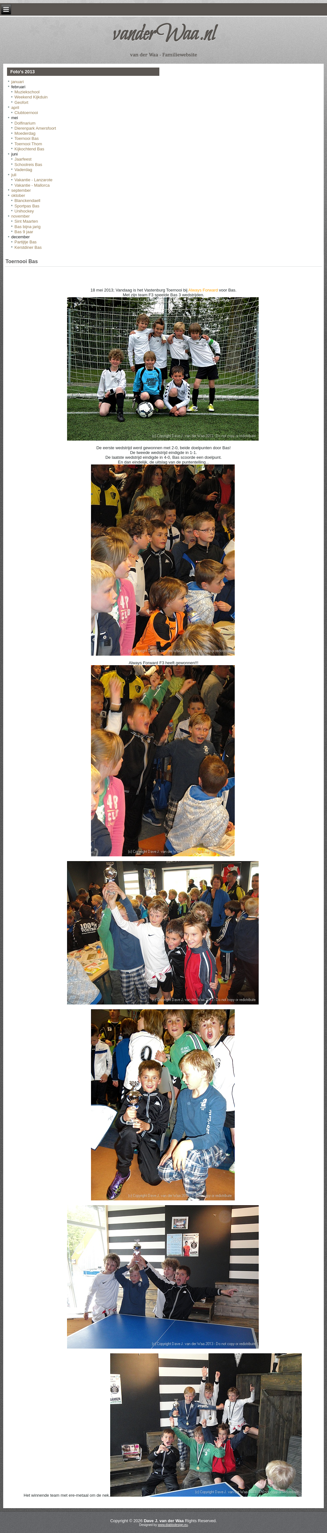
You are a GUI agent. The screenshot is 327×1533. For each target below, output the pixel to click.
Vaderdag (23, 169)
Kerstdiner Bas (28, 247)
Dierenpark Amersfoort (35, 128)
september (21, 190)
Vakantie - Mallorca (31, 185)
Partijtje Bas (25, 242)
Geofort (21, 102)
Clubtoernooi (26, 112)
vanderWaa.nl (163, 34)
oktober (18, 195)
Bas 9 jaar (23, 231)
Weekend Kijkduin (31, 97)
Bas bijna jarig (27, 226)
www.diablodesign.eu (173, 1525)
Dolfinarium (24, 123)
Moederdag (24, 133)
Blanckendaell (27, 200)
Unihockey (24, 211)
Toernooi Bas (26, 138)
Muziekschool (27, 92)
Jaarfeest (22, 159)
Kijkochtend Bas (29, 149)
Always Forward (203, 290)
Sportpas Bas (26, 206)
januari (17, 81)
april (15, 107)
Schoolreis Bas (28, 164)
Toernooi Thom (28, 143)
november (20, 216)
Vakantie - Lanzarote (33, 179)
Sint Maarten (26, 221)
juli (13, 174)
